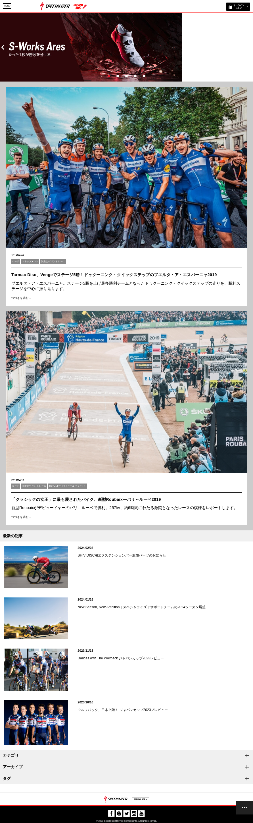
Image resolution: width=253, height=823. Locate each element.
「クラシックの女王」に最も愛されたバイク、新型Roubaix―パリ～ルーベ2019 (86, 499)
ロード (15, 261)
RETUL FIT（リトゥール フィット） (67, 486)
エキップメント (30, 261)
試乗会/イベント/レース (53, 261)
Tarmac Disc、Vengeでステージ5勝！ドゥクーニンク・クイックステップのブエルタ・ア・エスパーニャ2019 (114, 274)
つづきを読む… (21, 297)
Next (250, 47)
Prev (3, 47)
